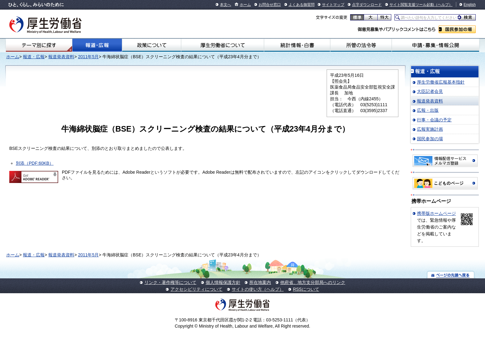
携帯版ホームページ (436, 213)
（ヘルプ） (443, 4)
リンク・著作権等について (170, 282)
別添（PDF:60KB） (35, 163)
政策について (151, 45)
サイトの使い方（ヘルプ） (258, 289)
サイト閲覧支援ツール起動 (411, 4)
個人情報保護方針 (223, 282)
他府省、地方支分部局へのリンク (312, 282)
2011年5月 (88, 56)
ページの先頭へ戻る (451, 275)
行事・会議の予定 (434, 119)
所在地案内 (260, 282)
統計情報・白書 (297, 45)
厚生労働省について (222, 45)
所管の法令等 (361, 45)
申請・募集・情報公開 (435, 45)
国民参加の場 (457, 29)
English (470, 4)
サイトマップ (333, 4)
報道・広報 (97, 45)
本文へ (225, 4)
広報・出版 (428, 110)
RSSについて (306, 289)
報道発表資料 (61, 56)
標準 (357, 17)
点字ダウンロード (367, 4)
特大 (384, 17)
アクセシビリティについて (196, 289)
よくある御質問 (302, 4)
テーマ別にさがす (39, 45)
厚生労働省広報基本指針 (441, 82)
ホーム (245, 4)
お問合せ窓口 (270, 4)
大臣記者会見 (430, 91)
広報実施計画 (430, 129)
